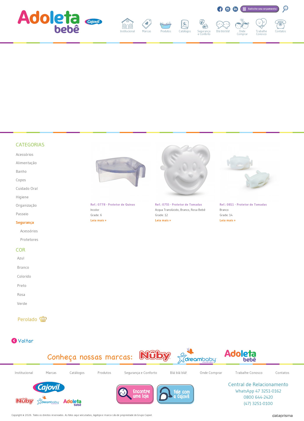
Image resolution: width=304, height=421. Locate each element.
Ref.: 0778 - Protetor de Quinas (112, 204)
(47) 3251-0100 (258, 403)
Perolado (27, 319)
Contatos (280, 31)
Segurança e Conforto (140, 373)
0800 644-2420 (258, 397)
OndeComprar (242, 33)
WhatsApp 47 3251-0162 (258, 391)
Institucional (127, 31)
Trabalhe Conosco (248, 373)
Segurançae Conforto (203, 33)
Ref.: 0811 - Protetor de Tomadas (243, 204)
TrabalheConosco (261, 33)
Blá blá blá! (223, 31)
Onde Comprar (211, 373)
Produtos (166, 31)
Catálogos (185, 31)
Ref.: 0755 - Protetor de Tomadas (178, 204)
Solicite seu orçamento (262, 8)
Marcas (146, 31)
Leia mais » (98, 220)
